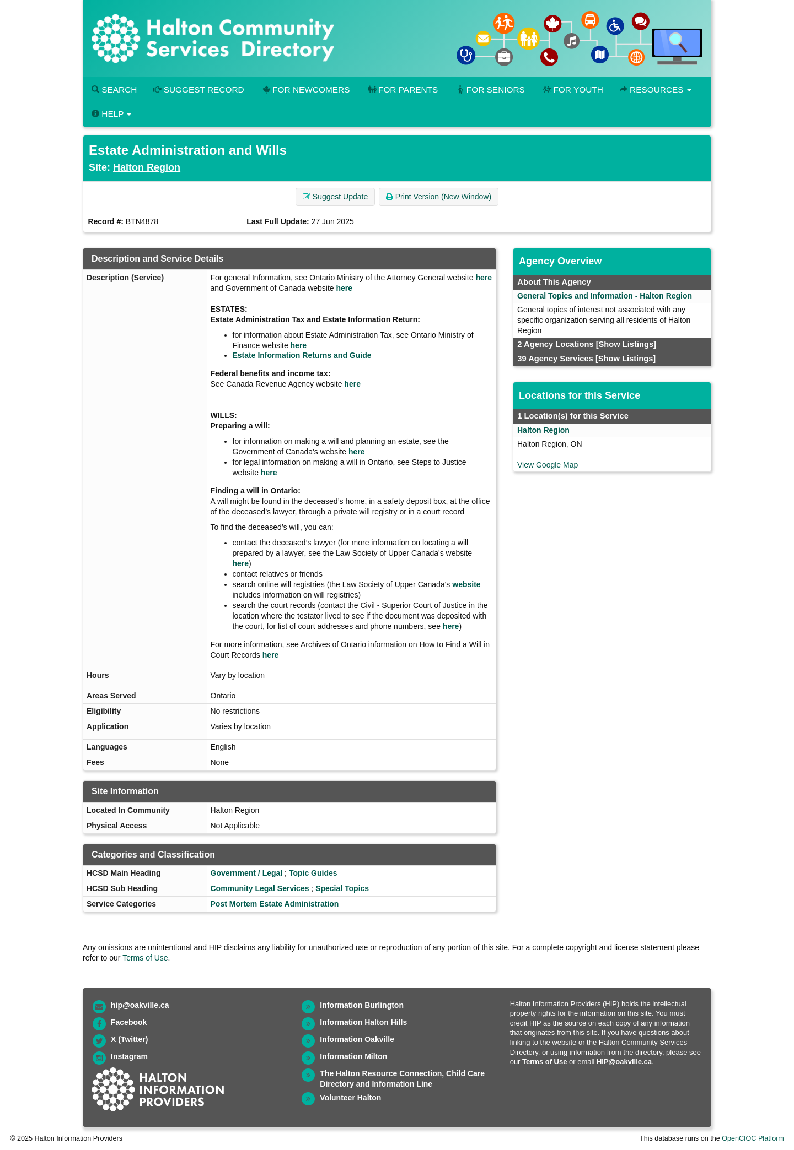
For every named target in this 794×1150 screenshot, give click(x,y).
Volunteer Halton (350, 1097)
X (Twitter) (129, 1039)
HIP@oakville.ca (624, 1061)
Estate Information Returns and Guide (302, 355)
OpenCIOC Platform (753, 1138)
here (483, 277)
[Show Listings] (626, 344)
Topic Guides (313, 873)
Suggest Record (198, 89)
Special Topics (342, 888)
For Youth (572, 89)
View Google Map (547, 464)
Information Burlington (362, 1005)
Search (114, 89)
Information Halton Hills (363, 1022)
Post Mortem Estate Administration (275, 903)
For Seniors (489, 89)
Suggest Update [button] (335, 196)
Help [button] (111, 113)
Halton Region (146, 167)
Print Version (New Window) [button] (438, 196)
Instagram (129, 1056)
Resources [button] (655, 89)
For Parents (402, 89)
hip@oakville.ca (140, 1005)
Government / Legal (247, 873)
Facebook (129, 1022)
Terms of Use (145, 957)
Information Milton (353, 1056)
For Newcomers (305, 89)
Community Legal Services (260, 888)
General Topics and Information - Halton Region (604, 295)
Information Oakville (357, 1039)
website (466, 584)
